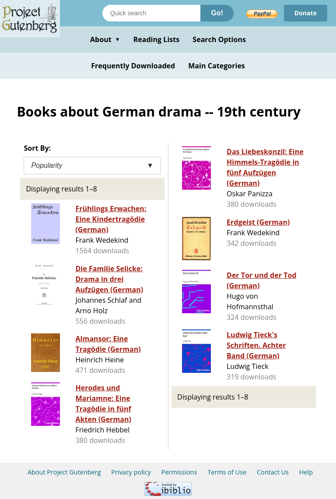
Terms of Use (226, 472)
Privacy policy (131, 472)
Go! (217, 13)
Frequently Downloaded (133, 66)
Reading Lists (156, 39)
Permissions (179, 472)
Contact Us (273, 472)
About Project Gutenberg (64, 472)
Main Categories (216, 66)
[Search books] (151, 13)
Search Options (219, 39)
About (105, 39)
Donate (305, 13)
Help (306, 472)
